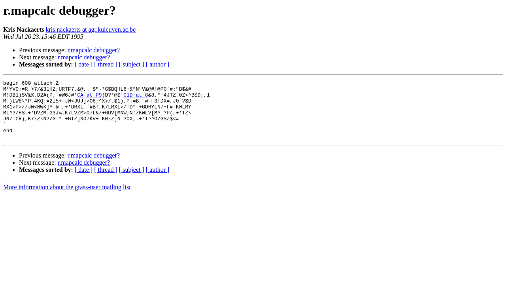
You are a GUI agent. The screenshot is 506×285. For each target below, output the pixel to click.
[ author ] (158, 64)
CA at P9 (89, 98)
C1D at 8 (135, 98)
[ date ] (84, 64)
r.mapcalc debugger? (94, 50)
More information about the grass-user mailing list (67, 199)
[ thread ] (105, 64)
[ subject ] (131, 64)
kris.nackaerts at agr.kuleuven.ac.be (91, 29)
